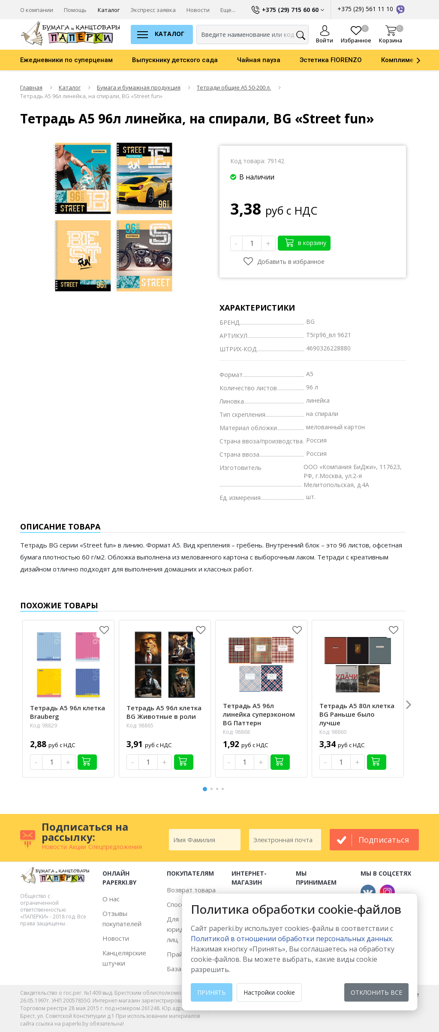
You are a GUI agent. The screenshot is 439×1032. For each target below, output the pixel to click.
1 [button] (205, 788)
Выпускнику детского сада (175, 60)
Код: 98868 (236, 732)
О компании (36, 10)
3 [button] (218, 789)
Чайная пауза (258, 60)
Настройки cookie (269, 992)
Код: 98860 (332, 732)
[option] (76, 60)
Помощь (75, 10)
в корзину (305, 242)
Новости (198, 10)
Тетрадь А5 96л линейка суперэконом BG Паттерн (259, 714)
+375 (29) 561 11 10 (371, 9)
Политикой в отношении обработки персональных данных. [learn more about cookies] (292, 938)
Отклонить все (376, 992)
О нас (111, 898)
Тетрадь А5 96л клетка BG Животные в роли (163, 712)
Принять (211, 992)
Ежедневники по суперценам (66, 60)
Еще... (227, 10)
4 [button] (224, 789)
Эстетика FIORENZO (331, 60)
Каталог (109, 10)
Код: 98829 (43, 725)
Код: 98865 (139, 725)
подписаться (383, 840)
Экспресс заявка (153, 10)
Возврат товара (191, 889)
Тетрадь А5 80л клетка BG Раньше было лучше (356, 714)
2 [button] (213, 789)
